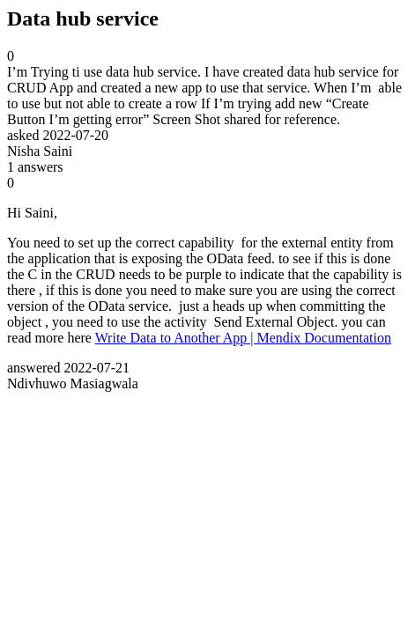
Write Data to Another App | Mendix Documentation (243, 337)
